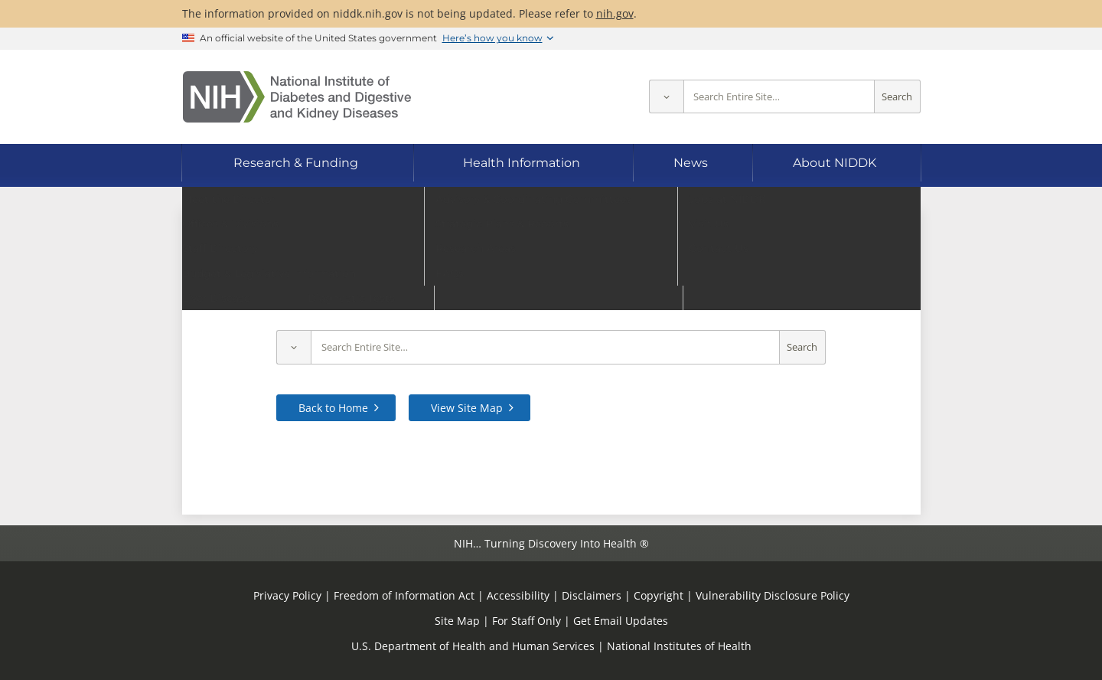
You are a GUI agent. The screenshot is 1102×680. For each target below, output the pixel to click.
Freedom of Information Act (404, 595)
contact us (843, 299)
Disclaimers (591, 595)
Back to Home (333, 407)
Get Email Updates (620, 620)
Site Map (457, 620)
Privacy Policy (287, 595)
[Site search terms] (779, 97)
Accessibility (518, 595)
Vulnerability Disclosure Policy (772, 595)
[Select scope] (666, 97)
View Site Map (467, 407)
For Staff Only (526, 620)
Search (897, 96)
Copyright (658, 595)
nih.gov (615, 13)
